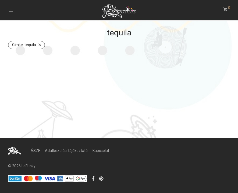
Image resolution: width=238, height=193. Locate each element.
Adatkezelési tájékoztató (66, 151)
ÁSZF (35, 151)
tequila (24, 45)
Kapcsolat (101, 151)
